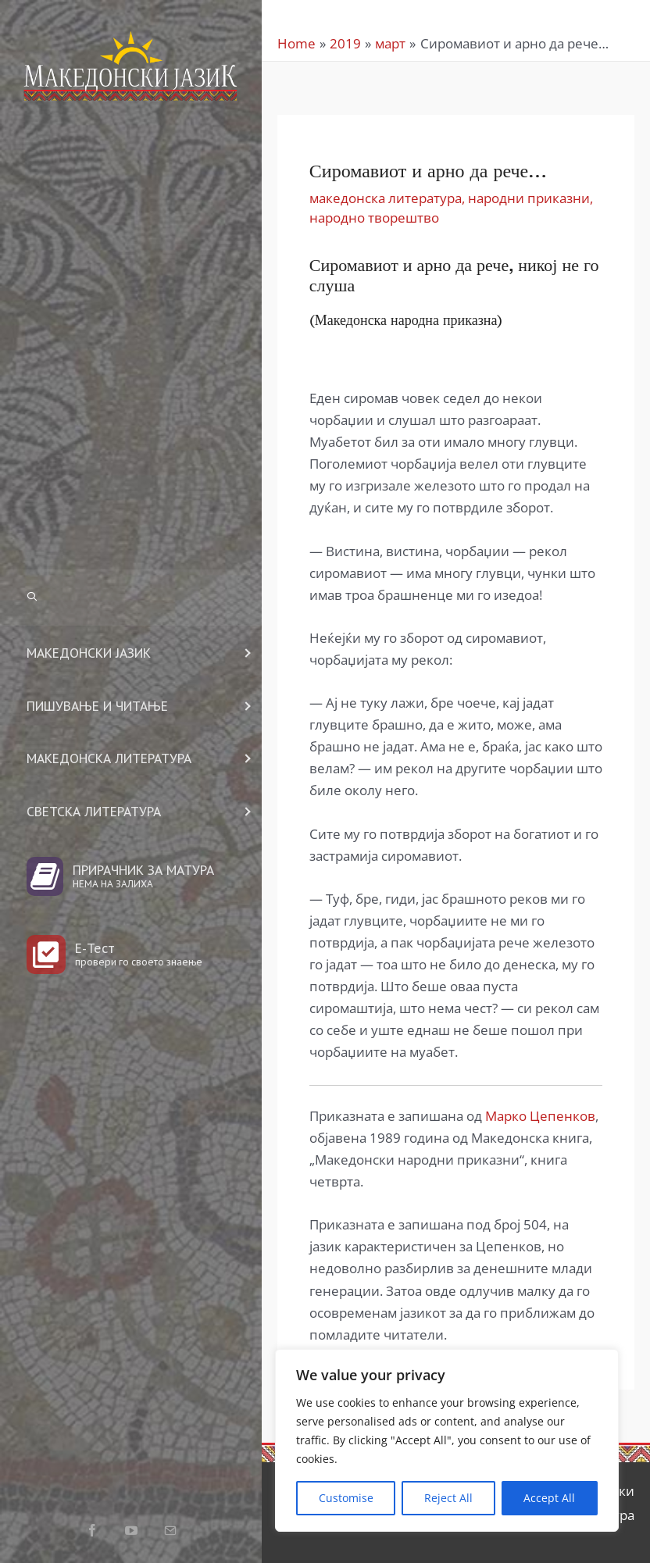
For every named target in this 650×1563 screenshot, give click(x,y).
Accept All (549, 1497)
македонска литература (385, 198)
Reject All (448, 1497)
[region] (447, 1440)
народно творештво (374, 218)
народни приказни (529, 198)
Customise (346, 1497)
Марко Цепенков (540, 1116)
